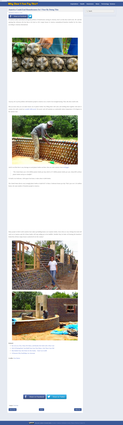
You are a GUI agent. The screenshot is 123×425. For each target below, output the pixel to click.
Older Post (78, 409)
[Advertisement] (44, 31)
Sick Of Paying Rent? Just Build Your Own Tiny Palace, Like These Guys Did (33, 348)
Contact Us (82, 423)
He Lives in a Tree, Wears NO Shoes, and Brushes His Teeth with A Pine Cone (33, 345)
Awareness (90, 4)
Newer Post (13, 409)
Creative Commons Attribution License (61, 423)
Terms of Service (75, 423)
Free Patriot (17, 358)
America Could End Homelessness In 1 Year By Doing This (33, 10)
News (97, 4)
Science (112, 4)
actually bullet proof (30, 109)
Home (41, 409)
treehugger (66, 167)
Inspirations (74, 4)
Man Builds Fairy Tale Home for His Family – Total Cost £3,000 (29, 350)
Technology (105, 4)
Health (82, 4)
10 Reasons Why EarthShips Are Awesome (23, 353)
